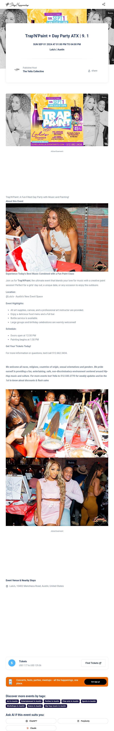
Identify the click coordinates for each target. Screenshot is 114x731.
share (93, 70)
